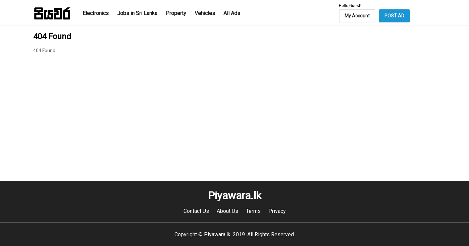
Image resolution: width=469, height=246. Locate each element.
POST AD (394, 15)
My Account (357, 15)
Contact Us (196, 211)
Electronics (96, 13)
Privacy (277, 211)
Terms (253, 211)
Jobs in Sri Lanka (137, 13)
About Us (227, 211)
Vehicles (205, 13)
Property (176, 13)
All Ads (231, 13)
